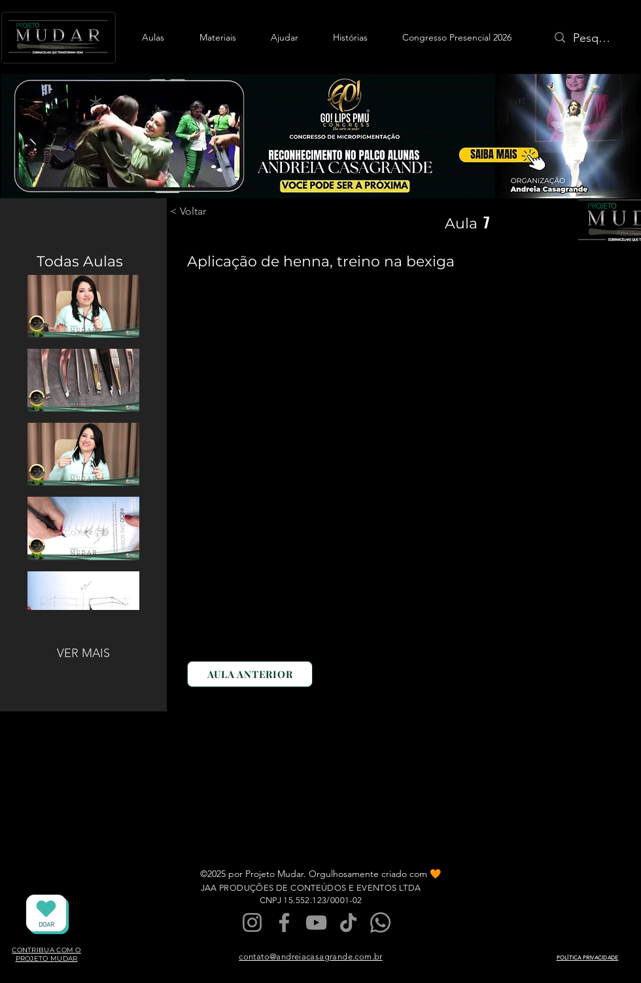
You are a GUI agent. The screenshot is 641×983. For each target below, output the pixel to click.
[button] (153, 37)
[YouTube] (316, 922)
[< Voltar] (203, 211)
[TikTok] (348, 922)
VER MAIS (83, 653)
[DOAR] (46, 913)
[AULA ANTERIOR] (250, 674)
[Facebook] (284, 922)
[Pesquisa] (593, 38)
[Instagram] (252, 922)
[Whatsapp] (380, 922)
